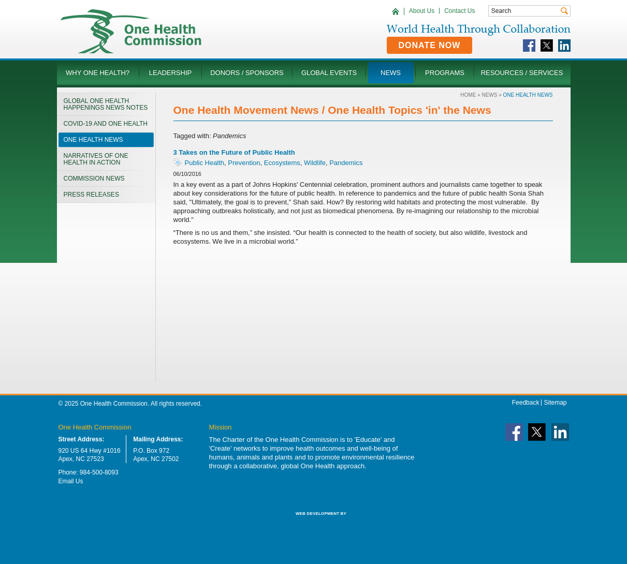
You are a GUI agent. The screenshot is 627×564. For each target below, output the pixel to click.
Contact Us (459, 11)
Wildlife (315, 163)
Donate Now (430, 45)
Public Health (205, 163)
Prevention (244, 163)
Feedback (525, 402)
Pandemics (345, 163)
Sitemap (555, 402)
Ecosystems (282, 163)
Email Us (71, 481)
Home (468, 95)
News (489, 95)
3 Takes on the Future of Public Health (234, 152)
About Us (421, 11)
